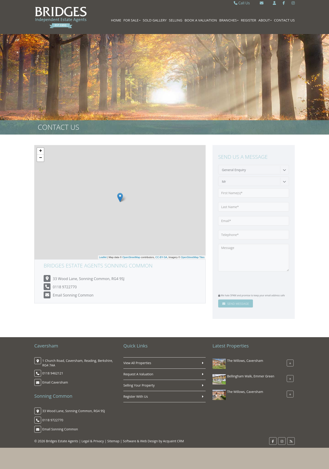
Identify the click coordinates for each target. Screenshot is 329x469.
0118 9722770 (65, 286)
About (265, 20)
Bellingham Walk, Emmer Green (250, 376)
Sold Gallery (155, 20)
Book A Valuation (201, 20)
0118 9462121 (52, 373)
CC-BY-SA (161, 257)
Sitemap (113, 441)
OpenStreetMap (131, 257)
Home (116, 20)
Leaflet (103, 257)
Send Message (235, 304)
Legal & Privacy (93, 441)
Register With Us (135, 396)
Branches (229, 20)
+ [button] (40, 151)
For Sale (131, 20)
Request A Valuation (138, 374)
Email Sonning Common (73, 295)
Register (248, 20)
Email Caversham (55, 382)
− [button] (40, 158)
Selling (175, 20)
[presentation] (246, 283)
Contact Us (284, 20)
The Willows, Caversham (245, 360)
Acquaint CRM (173, 441)
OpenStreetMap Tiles (192, 257)
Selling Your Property (139, 385)
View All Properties (137, 363)
